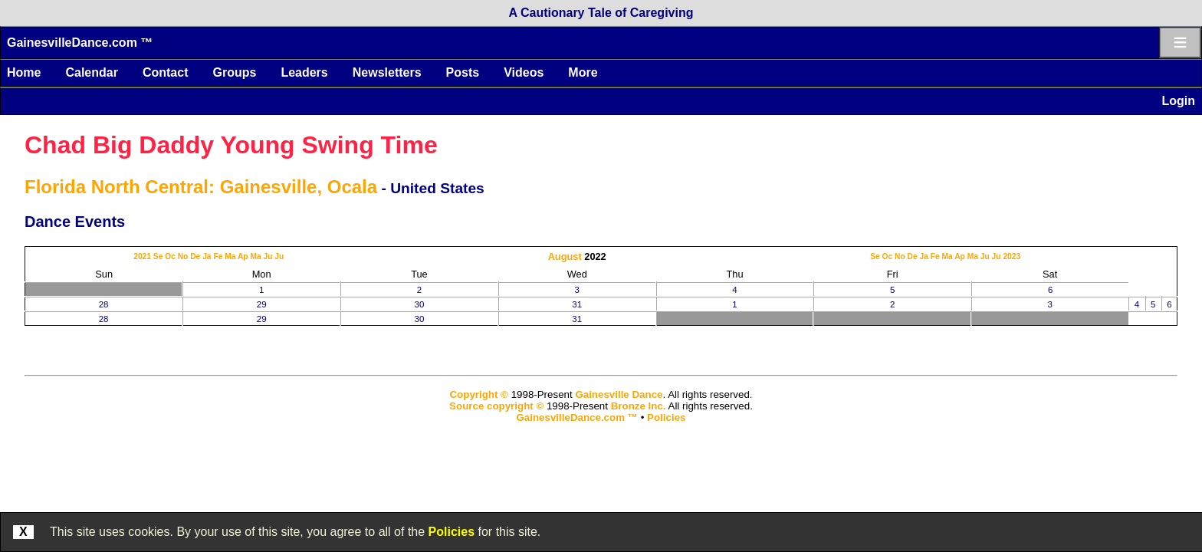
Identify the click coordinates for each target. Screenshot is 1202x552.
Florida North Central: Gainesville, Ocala (201, 186)
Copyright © (478, 394)
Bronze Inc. (638, 406)
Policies (452, 531)
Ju (267, 256)
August (565, 256)
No (183, 256)
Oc (170, 256)
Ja (206, 256)
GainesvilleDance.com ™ (80, 42)
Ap (243, 256)
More (582, 72)
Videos (524, 72)
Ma (230, 256)
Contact (166, 72)
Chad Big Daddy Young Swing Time (231, 145)
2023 (1011, 256)
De (195, 256)
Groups (234, 72)
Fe (217, 256)
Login (1178, 100)
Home (24, 72)
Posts (463, 72)
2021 (142, 256)
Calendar (91, 72)
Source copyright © (496, 406)
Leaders (304, 72)
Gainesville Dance (618, 394)
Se (158, 256)
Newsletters (387, 72)
